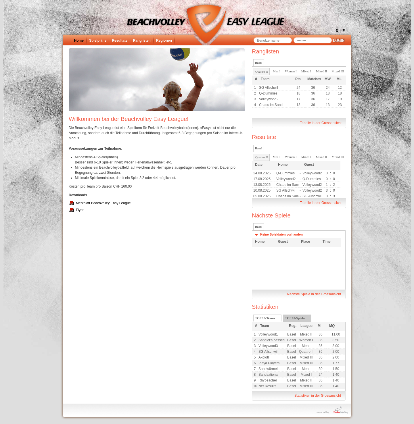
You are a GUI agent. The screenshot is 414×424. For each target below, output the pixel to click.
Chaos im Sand (271, 105)
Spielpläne (97, 40)
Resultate (119, 40)
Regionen (164, 40)
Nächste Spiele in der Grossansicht (314, 294)
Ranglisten (142, 40)
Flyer (80, 210)
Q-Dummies (268, 93)
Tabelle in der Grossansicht (321, 123)
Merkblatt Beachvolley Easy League (103, 203)
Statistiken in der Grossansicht (317, 396)
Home (79, 40)
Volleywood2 (268, 99)
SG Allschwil (268, 88)
